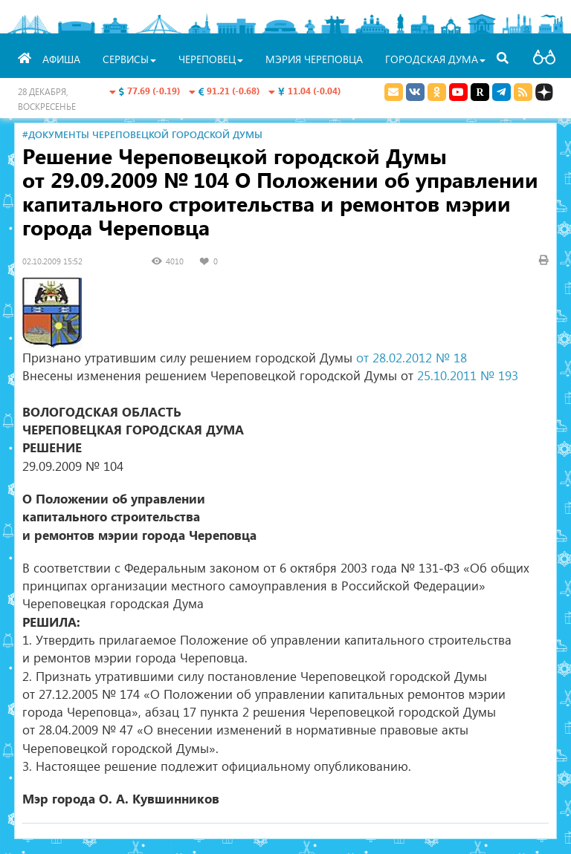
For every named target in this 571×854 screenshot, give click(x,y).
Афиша (61, 59)
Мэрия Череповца (314, 59)
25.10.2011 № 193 (467, 375)
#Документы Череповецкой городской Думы (142, 134)
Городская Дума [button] (435, 59)
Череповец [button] (210, 59)
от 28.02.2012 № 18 (411, 357)
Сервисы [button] (129, 59)
